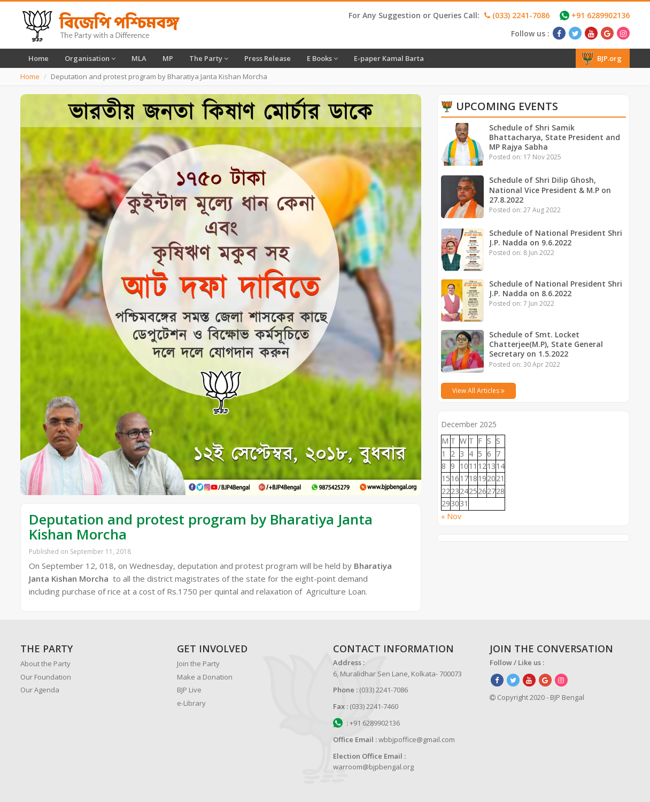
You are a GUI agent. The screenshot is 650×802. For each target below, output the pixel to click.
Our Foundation (45, 677)
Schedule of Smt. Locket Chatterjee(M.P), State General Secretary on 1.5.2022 (546, 344)
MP (167, 58)
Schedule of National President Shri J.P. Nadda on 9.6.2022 (555, 238)
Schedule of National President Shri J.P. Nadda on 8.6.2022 (555, 288)
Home (38, 58)
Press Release (267, 58)
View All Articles (478, 390)
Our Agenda (39, 690)
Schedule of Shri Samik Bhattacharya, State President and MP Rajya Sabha (555, 137)
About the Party (45, 663)
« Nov (451, 516)
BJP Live (189, 690)
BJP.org (601, 58)
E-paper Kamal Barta (389, 58)
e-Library (191, 703)
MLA (138, 58)
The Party (208, 58)
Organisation (90, 58)
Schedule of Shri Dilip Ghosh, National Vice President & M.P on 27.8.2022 (550, 189)
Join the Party (198, 663)
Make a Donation (205, 677)
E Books (322, 58)
